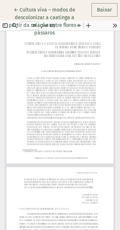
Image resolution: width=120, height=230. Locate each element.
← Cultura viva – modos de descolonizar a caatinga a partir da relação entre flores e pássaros (47, 21)
